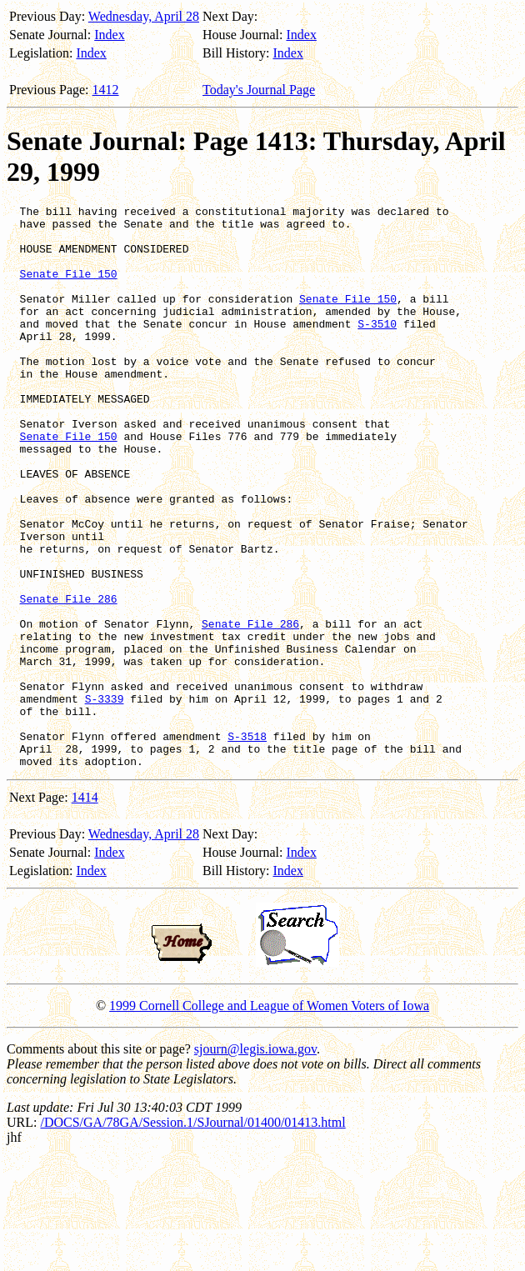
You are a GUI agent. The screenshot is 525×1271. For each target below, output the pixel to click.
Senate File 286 (69, 678)
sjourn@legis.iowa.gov (255, 1161)
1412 (105, 90)
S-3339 (104, 798)
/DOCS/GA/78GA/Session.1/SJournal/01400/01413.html (192, 1235)
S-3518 (247, 843)
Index (109, 35)
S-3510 (377, 348)
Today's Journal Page (258, 90)
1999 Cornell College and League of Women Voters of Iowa (269, 1118)
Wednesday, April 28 (143, 16)
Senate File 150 (69, 288)
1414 (85, 910)
